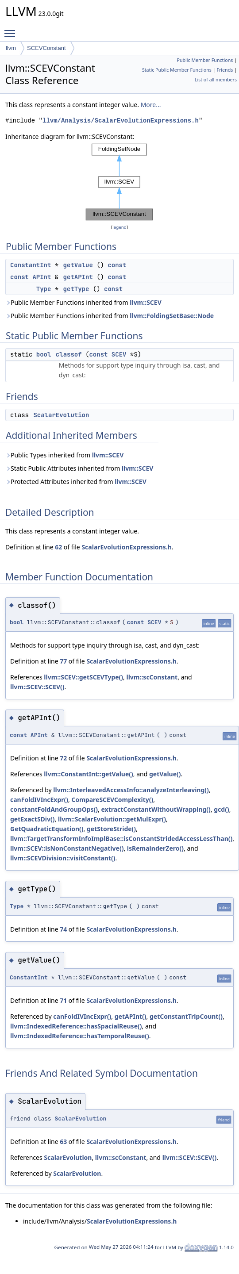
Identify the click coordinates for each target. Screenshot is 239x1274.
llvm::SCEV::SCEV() (37, 687)
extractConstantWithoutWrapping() (156, 809)
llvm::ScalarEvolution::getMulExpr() (112, 819)
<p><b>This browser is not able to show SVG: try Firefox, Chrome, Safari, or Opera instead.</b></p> (119, 182)
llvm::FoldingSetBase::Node (172, 315)
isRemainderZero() (155, 848)
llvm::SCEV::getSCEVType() (83, 677)
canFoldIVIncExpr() (39, 799)
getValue (78, 265)
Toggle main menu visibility (11, 29)
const (117, 265)
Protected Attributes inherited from (75, 481)
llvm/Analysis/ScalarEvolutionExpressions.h (120, 120)
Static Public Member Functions (177, 70)
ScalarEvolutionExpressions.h (126, 547)
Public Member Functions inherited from (83, 302)
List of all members (216, 80)
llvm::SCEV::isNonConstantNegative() (66, 848)
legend (119, 227)
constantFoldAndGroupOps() (54, 809)
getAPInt (78, 277)
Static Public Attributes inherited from (79, 468)
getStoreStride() (111, 829)
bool (43, 354)
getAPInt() (130, 1016)
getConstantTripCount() (186, 1016)
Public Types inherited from (64, 455)
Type (43, 289)
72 (63, 758)
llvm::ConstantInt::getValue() (88, 774)
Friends (224, 70)
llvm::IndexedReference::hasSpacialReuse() (76, 1026)
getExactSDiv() (32, 819)
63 (63, 1141)
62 (58, 547)
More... (151, 104)
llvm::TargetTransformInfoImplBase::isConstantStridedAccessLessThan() (121, 838)
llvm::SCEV (146, 302)
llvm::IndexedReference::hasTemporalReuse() (79, 1036)
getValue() (165, 774)
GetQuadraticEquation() (47, 829)
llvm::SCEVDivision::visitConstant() (63, 858)
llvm (11, 48)
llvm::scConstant (152, 677)
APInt (41, 277)
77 (63, 661)
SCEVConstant (46, 48)
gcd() (221, 809)
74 (63, 929)
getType (76, 289)
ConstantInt (30, 265)
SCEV (119, 354)
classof (69, 354)
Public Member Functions (205, 60)
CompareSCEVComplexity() (112, 799)
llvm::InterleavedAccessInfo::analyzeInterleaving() (130, 790)
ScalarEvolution (61, 415)
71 (63, 1000)
